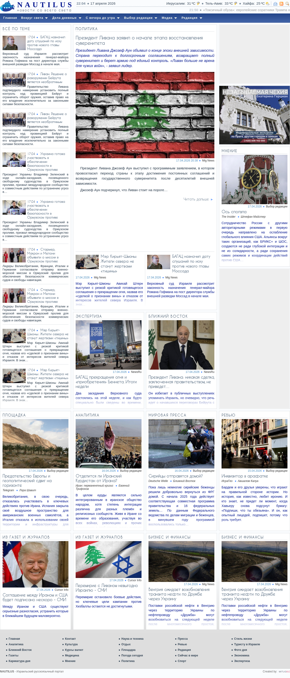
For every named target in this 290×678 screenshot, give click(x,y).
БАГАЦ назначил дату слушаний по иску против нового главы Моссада (46, 43)
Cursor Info (61, 589)
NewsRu (136, 372)
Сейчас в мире (188, 655)
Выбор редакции (276, 206)
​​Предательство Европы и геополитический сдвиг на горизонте (27, 481)
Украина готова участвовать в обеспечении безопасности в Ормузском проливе (46, 161)
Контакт (70, 638)
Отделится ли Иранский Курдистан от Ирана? (99, 478)
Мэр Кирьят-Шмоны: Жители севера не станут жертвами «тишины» (47, 334)
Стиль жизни (243, 638)
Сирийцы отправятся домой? (175, 476)
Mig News (208, 160)
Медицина (72, 655)
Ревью (182, 644)
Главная (14, 638)
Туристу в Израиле (247, 644)
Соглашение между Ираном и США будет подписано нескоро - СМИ (35, 597)
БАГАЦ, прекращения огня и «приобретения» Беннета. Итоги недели (106, 382)
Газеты (13, 655)
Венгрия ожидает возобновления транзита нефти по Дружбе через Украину (178, 594)
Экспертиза (242, 661)
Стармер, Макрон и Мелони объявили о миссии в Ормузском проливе (42, 255)
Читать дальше (196, 199)
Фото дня (240, 650)
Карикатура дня (19, 661)
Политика (128, 661)
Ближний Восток (20, 650)
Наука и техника (132, 638)
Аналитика (16, 644)
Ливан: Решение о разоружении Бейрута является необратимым (47, 78)
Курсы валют (74, 650)
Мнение (70, 661)
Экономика (241, 655)
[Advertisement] (254, 54)
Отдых (126, 644)
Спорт (182, 661)
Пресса (183, 638)
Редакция (184, 650)
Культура (71, 644)
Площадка (128, 650)
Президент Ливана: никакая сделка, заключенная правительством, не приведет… (181, 382)
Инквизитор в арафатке (245, 476)
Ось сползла (234, 211)
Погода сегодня (132, 655)
